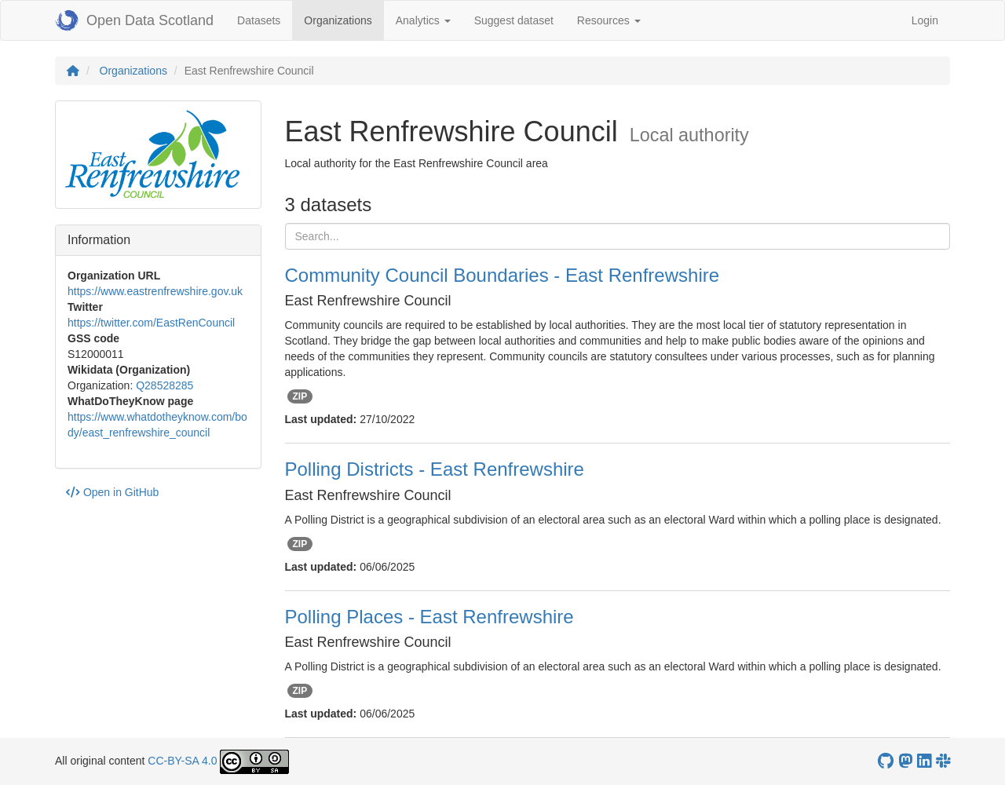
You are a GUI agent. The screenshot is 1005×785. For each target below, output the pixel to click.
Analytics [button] (423, 20)
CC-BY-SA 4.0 (182, 760)
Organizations (343, 19)
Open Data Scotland (134, 20)
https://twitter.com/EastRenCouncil (151, 322)
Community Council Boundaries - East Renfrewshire (502, 275)
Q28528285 (164, 385)
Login (925, 20)
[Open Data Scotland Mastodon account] (905, 761)
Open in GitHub (112, 492)
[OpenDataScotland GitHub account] (886, 761)
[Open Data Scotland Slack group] (943, 761)
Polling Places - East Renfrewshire (429, 616)
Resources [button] (609, 20)
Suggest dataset (514, 20)
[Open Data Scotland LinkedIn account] (924, 761)
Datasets (258, 20)
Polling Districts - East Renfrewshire (434, 469)
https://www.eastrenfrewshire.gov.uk (155, 291)
